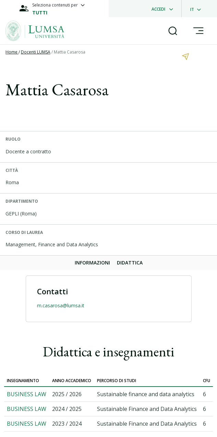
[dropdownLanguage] (197, 8)
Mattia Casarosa (69, 52)
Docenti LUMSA (35, 52)
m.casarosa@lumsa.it (60, 305)
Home (12, 52)
